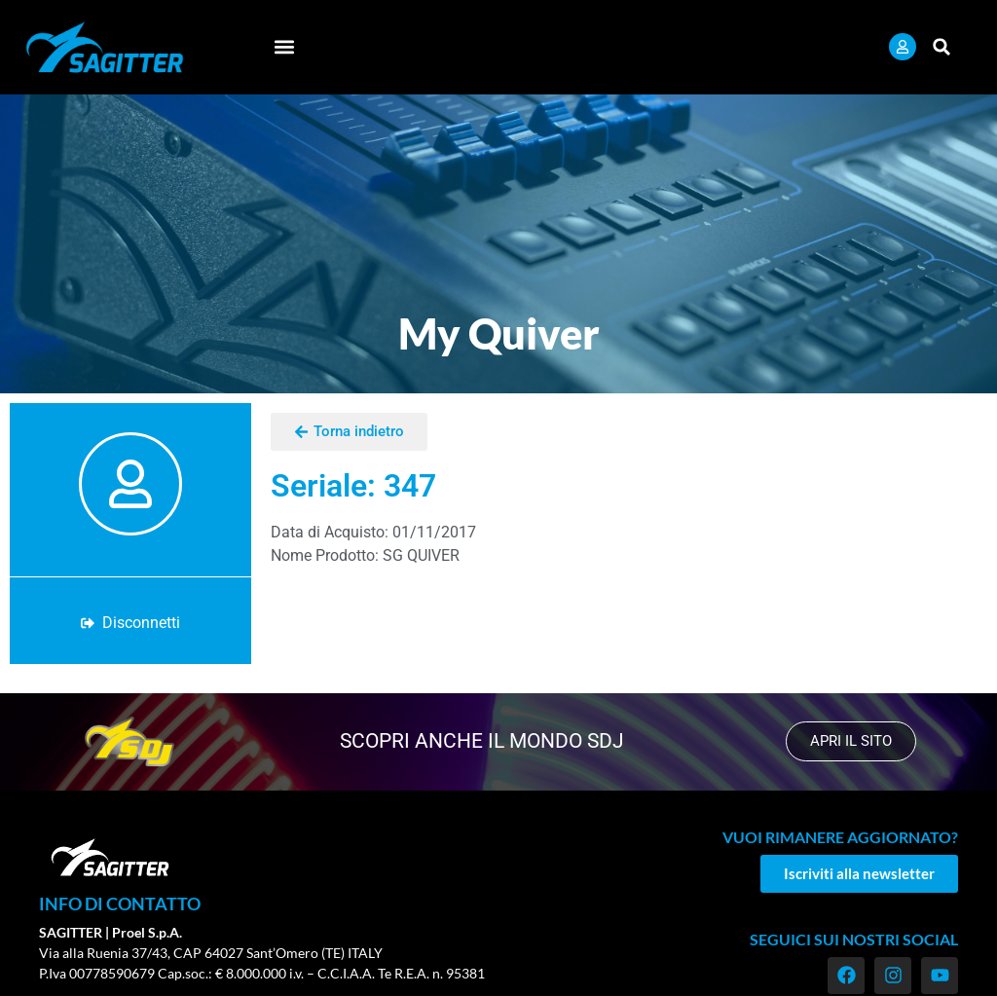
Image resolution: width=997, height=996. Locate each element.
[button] (284, 47)
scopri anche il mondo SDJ (482, 741)
